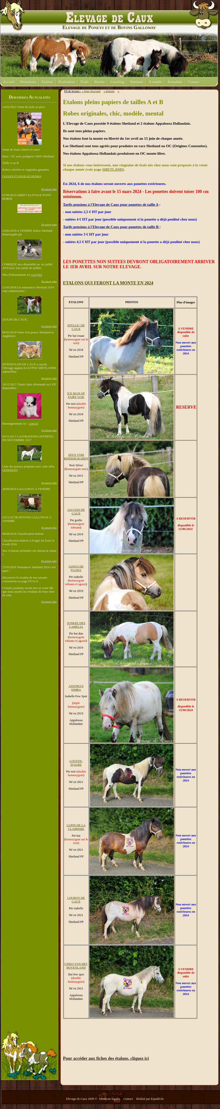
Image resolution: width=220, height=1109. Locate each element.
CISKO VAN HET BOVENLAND (76, 965)
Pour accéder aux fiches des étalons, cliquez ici (106, 1058)
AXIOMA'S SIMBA (76, 687)
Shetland (136, 82)
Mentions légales (110, 1099)
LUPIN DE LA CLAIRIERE (76, 827)
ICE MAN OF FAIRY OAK (76, 395)
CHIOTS (33, 423)
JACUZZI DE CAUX (76, 511)
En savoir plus (49, 189)
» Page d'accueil (91, 91)
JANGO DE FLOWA (76, 568)
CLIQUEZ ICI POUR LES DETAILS (21, 176)
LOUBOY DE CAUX (76, 899)
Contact (193, 82)
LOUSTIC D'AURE (76, 762)
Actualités (175, 82)
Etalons (47, 82)
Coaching (117, 82)
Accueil (9, 82)
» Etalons (109, 91)
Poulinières (67, 82)
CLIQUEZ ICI (10, 469)
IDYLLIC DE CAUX (76, 327)
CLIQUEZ (36, 274)
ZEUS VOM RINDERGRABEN (76, 456)
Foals (84, 82)
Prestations (28, 82)
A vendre (155, 82)
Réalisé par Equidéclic (150, 1099)
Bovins (99, 82)
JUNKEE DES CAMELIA (76, 624)
